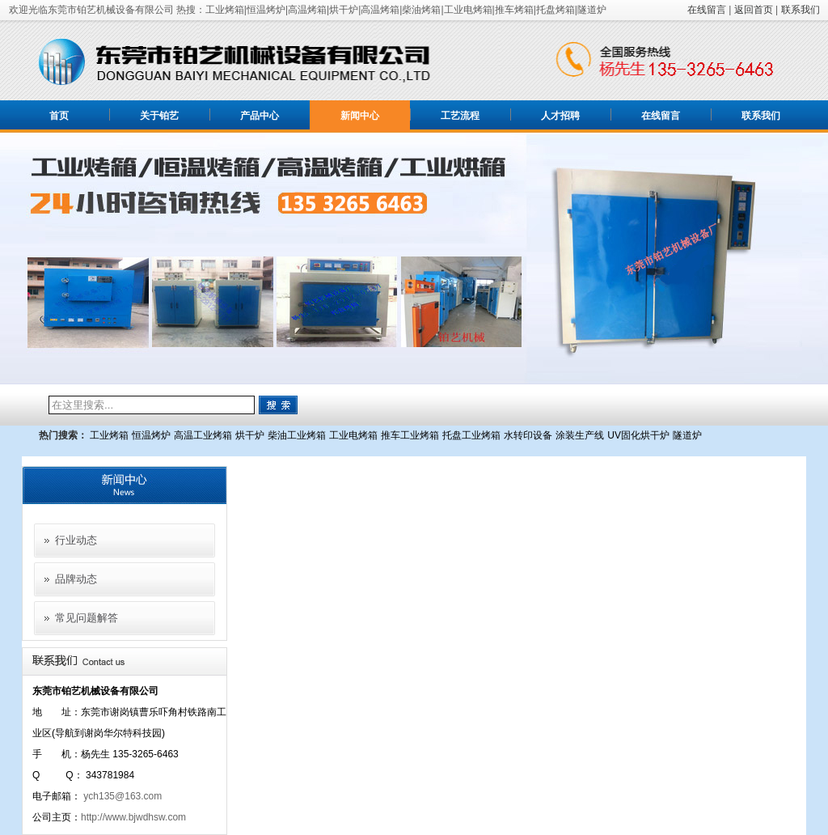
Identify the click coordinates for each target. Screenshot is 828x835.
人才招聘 (560, 115)
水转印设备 (528, 435)
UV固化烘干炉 (638, 435)
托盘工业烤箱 (471, 435)
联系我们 (800, 9)
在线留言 (706, 9)
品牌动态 (76, 579)
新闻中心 (359, 115)
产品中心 (259, 115)
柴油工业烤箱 (297, 435)
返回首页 (753, 9)
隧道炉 (687, 435)
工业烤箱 (109, 435)
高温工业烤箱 (203, 435)
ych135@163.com (122, 796)
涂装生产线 (580, 435)
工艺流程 (460, 115)
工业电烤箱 (353, 435)
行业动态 (76, 540)
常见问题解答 (86, 618)
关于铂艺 (159, 115)
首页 (59, 115)
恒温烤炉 (151, 435)
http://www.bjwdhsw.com (133, 817)
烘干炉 (249, 435)
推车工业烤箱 (410, 435)
